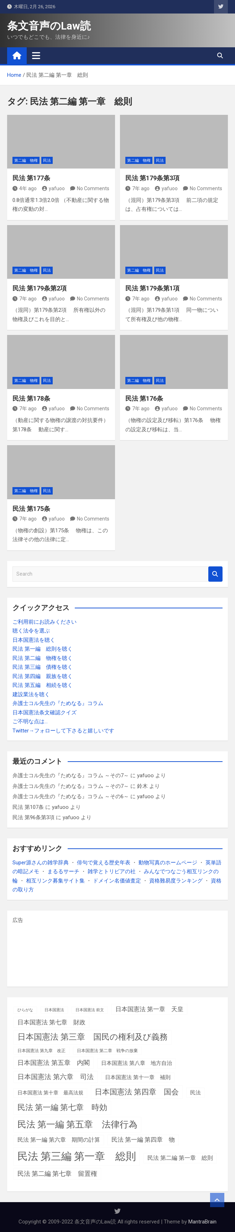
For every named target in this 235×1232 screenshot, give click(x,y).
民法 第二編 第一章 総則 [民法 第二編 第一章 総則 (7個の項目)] (180, 1157)
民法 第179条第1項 (152, 288)
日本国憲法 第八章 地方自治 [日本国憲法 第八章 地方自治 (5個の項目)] (136, 1063)
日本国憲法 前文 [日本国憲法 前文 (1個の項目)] (89, 1010)
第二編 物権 (26, 160)
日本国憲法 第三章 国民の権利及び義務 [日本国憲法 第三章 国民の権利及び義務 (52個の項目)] (92, 1037)
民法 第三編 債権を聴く (42, 667)
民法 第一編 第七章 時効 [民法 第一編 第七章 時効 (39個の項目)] (62, 1107)
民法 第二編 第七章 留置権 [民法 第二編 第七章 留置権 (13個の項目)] (57, 1173)
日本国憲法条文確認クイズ (44, 712)
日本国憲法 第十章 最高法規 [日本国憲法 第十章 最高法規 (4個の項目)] (50, 1092)
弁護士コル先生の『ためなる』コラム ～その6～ (70, 796)
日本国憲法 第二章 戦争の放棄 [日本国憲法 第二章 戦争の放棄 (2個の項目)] (107, 1050)
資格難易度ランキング (176, 881)
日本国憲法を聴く (33, 640)
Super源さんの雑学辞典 (40, 862)
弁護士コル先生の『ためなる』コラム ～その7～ (70, 775)
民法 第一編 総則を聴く (42, 649)
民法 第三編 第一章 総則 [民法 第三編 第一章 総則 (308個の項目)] (76, 1156)
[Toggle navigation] (36, 55)
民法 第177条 (31, 178)
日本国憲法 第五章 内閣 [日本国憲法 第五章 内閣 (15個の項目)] (53, 1062)
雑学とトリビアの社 (112, 871)
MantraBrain (202, 1221)
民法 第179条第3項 (152, 178)
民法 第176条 (144, 398)
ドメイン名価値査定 (117, 881)
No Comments (93, 188)
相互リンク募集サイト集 (55, 881)
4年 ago (24, 188)
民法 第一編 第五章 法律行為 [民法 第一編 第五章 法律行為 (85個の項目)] (77, 1124)
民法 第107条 (28, 807)
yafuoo (53, 188)
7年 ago (137, 188)
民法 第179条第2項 (39, 288)
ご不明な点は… (30, 721)
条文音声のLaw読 (49, 26)
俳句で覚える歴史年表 (103, 862)
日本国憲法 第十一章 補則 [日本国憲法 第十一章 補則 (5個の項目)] (138, 1077)
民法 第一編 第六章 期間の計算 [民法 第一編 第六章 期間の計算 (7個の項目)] (58, 1139)
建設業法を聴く (31, 694)
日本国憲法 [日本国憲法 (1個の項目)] (54, 1010)
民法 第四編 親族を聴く (42, 676)
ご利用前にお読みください (44, 622)
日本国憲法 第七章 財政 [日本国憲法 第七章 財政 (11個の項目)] (51, 1022)
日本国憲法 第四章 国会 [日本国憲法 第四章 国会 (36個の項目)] (137, 1091)
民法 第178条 (31, 398)
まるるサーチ (63, 871)
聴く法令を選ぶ (31, 631)
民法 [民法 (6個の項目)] (195, 1092)
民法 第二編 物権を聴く (42, 658)
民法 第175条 (31, 508)
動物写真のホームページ (168, 862)
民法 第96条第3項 (33, 817)
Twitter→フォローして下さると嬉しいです (63, 730)
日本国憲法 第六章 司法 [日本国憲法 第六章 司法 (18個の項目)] (55, 1077)
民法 (47, 160)
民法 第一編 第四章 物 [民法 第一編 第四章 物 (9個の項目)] (143, 1139)
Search (215, 574)
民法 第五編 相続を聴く (42, 685)
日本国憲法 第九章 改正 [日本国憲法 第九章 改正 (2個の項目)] (41, 1050)
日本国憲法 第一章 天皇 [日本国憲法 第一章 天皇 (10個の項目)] (149, 1009)
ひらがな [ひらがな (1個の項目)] (25, 1010)
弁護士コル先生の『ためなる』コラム (57, 703)
